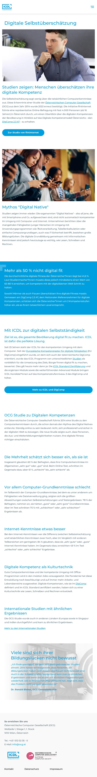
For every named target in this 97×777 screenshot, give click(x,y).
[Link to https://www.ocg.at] (41, 756)
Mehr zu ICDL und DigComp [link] (48, 389)
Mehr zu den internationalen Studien (25, 628)
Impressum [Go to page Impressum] (56, 769)
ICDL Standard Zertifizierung (69, 366)
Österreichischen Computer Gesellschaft (68, 102)
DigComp (81, 583)
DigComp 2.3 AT (11, 121)
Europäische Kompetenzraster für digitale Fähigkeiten (56, 351)
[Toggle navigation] (92, 7)
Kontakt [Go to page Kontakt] (9, 769)
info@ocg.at (19, 744)
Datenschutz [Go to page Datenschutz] (31, 769)
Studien (77, 358)
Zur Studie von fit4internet (23, 132)
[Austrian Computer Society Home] (6, 7)
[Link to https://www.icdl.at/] (13, 756)
